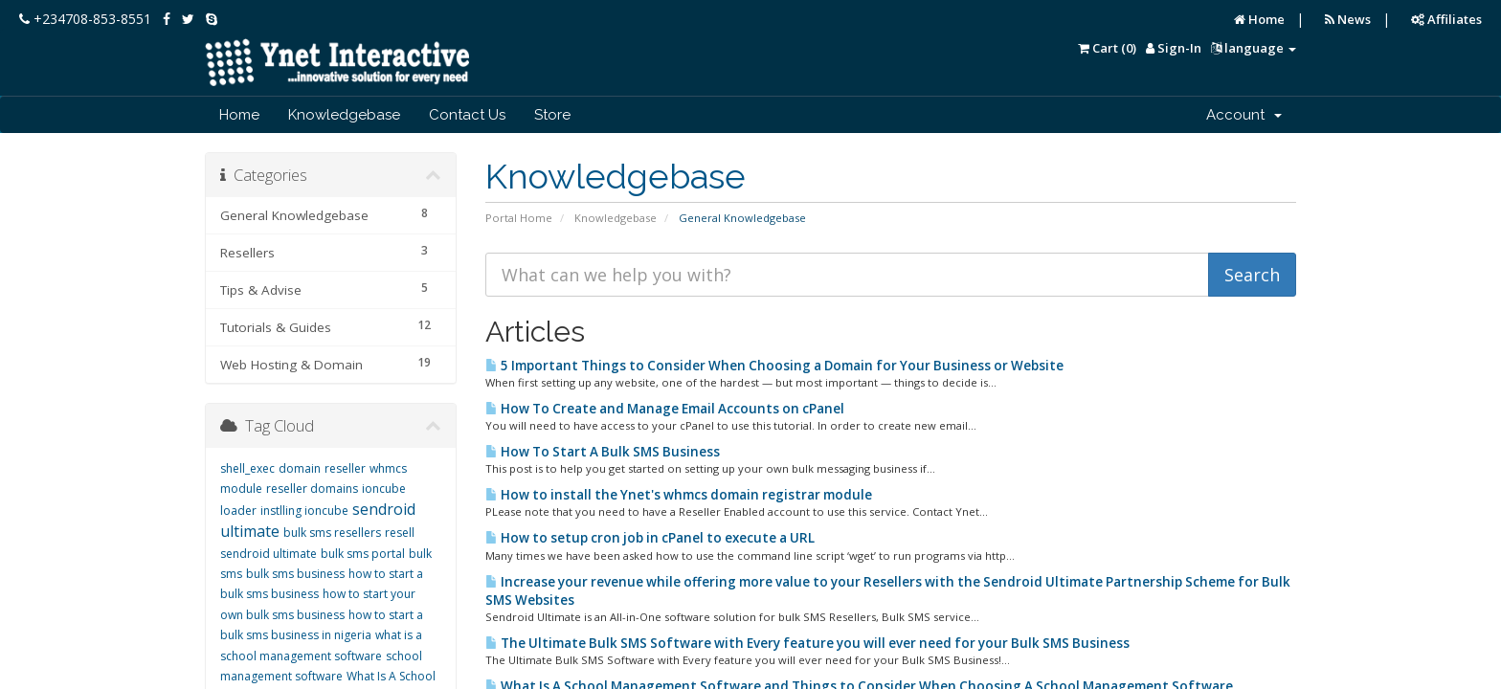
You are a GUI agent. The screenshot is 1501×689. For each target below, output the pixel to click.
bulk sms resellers (332, 532)
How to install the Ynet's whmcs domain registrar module (678, 494)
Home (1259, 19)
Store (552, 114)
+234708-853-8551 (85, 19)
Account (1244, 114)
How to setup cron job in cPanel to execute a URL (650, 537)
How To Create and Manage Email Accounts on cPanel (664, 408)
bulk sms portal (363, 553)
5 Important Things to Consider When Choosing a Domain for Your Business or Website (774, 365)
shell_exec (247, 468)
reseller (345, 468)
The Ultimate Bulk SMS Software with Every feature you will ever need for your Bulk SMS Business (807, 643)
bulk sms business (295, 574)
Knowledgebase (344, 114)
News (1348, 19)
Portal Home (518, 218)
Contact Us (467, 114)
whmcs (388, 468)
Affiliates (1446, 19)
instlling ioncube (304, 510)
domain (300, 468)
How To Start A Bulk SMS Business (602, 451)
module (241, 488)
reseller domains (312, 488)
